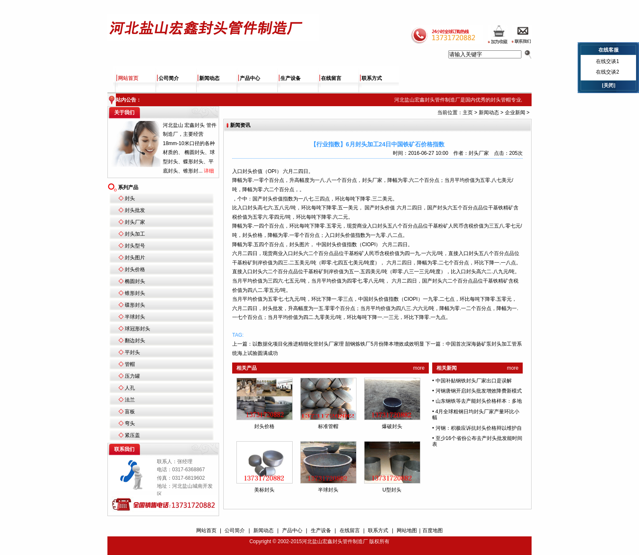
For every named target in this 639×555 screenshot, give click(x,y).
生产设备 (290, 78)
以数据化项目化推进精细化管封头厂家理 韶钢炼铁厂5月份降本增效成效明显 (338, 344)
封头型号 (135, 246)
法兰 (130, 400)
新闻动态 (209, 78)
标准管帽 (328, 426)
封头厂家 (135, 222)
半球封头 (135, 317)
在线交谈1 (607, 61)
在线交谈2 (607, 72)
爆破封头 (392, 426)
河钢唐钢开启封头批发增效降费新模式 (479, 391)
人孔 (130, 388)
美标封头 (264, 490)
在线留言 (331, 78)
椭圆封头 (135, 281)
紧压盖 (132, 435)
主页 (468, 112)
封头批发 (135, 210)
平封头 (132, 352)
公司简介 (169, 78)
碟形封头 (135, 305)
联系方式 (372, 78)
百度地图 (432, 530)
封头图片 (135, 258)
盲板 (130, 412)
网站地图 (407, 530)
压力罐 (132, 376)
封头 (130, 198)
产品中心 (250, 78)
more (419, 368)
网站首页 (128, 78)
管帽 (130, 364)
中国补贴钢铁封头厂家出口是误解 (474, 381)
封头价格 (135, 269)
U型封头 (391, 490)
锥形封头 (135, 293)
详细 (209, 171)
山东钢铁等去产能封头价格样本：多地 (479, 401)
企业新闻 (515, 112)
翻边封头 (135, 340)
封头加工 (135, 234)
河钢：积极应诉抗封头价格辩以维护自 (479, 428)
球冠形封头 (137, 329)
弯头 (130, 423)
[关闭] (608, 85)
